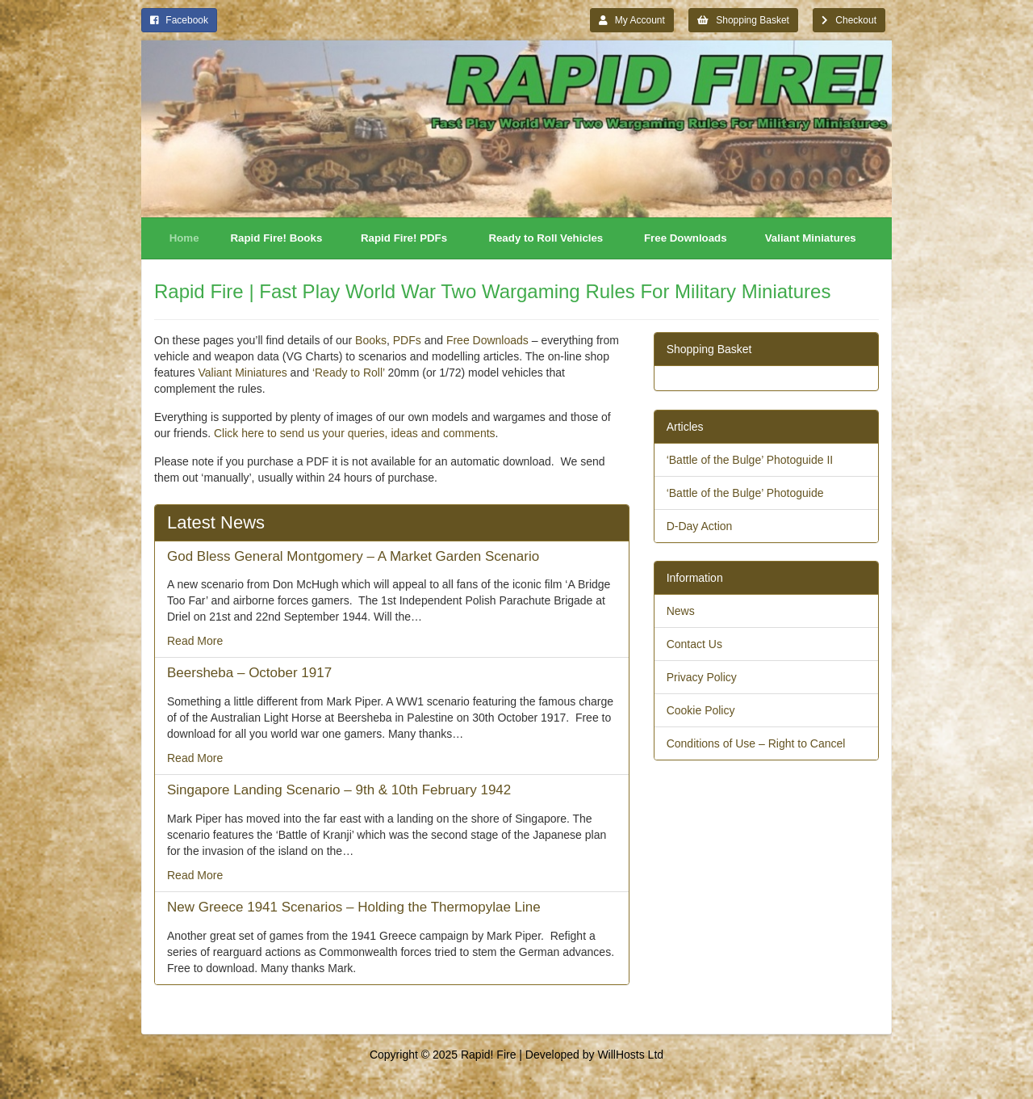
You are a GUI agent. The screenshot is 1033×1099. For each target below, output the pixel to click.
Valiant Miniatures (810, 238)
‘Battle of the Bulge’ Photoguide (745, 492)
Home (184, 238)
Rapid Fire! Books (277, 238)
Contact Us (694, 644)
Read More (195, 640)
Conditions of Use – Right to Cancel (756, 743)
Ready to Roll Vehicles (545, 238)
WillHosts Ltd (630, 1054)
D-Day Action (700, 526)
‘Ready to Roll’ (348, 372)
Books (371, 340)
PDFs (407, 340)
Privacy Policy (702, 677)
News (681, 610)
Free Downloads (685, 238)
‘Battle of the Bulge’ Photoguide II (750, 459)
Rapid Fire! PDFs (404, 238)
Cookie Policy (701, 710)
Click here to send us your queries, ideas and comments (355, 433)
